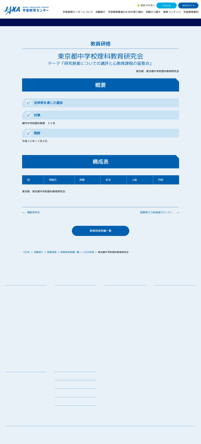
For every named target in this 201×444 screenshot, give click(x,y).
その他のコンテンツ (18, 406)
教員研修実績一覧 (100, 231)
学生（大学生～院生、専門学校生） (176, 298)
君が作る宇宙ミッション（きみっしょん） (76, 334)
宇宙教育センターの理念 (21, 289)
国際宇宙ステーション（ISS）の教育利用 (23, 400)
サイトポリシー (187, 431)
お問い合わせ (15, 302)
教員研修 (52, 252)
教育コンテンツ (172, 12)
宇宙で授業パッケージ (69, 306)
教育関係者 (163, 307)
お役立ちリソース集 (18, 389)
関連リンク (61, 385)
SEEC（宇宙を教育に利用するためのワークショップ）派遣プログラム (76, 300)
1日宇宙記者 (64, 340)
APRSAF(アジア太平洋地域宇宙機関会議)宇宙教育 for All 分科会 (76, 347)
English (167, 5)
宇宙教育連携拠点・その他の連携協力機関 (26, 296)
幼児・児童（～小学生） (170, 289)
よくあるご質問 (63, 394)
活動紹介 (100, 12)
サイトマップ (168, 431)
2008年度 (88, 252)
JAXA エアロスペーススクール (73, 328)
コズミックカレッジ (68, 310)
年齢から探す (153, 12)
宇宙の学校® (64, 315)
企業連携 (112, 302)
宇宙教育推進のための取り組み (125, 12)
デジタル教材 (15, 380)
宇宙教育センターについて (78, 12)
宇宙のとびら (15, 385)
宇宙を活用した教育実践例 (71, 357)
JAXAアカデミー (66, 324)
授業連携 (62, 294)
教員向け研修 (64, 289)
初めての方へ (148, 5)
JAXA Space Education (20, 410)
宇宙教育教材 (190, 12)
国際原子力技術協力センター (156, 212)
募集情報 (59, 377)
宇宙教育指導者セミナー (70, 319)
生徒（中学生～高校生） (170, 294)
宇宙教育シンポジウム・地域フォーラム (120, 291)
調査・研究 (113, 297)
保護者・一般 (164, 303)
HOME (26, 252)
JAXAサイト (188, 5)
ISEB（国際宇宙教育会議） (71, 353)
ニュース (59, 368)
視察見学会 (33, 212)
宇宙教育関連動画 (17, 394)
